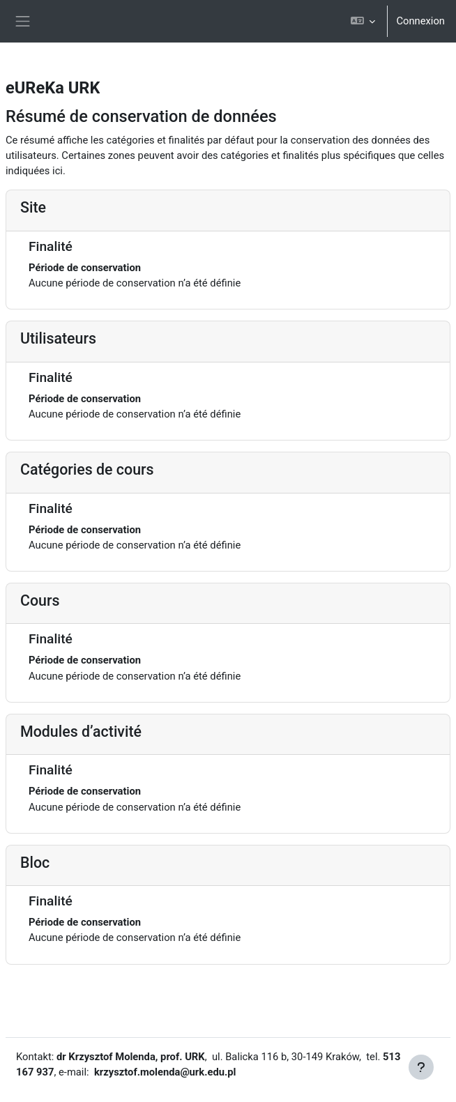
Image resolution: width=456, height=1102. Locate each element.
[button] (363, 21)
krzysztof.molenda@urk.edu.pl (165, 1072)
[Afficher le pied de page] (421, 1067)
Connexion (420, 21)
